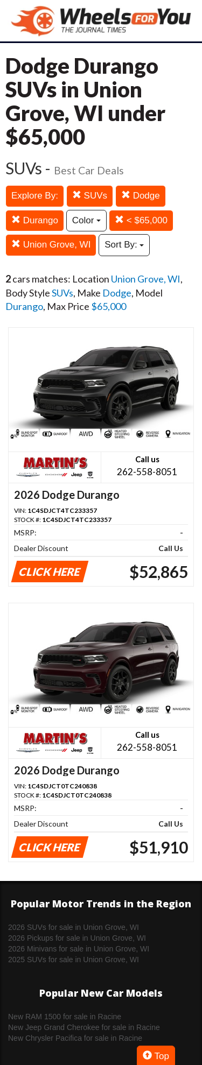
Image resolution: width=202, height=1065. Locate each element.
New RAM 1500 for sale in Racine (64, 1016)
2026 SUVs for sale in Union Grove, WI (73, 927)
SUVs (89, 196)
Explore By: (34, 196)
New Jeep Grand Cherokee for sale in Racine (84, 1027)
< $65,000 (141, 220)
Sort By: (124, 244)
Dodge (140, 196)
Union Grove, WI (50, 244)
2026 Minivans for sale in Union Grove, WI (78, 948)
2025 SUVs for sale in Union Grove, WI (73, 959)
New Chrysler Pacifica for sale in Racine (75, 1038)
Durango (34, 220)
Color (86, 220)
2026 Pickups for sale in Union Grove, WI (77, 938)
